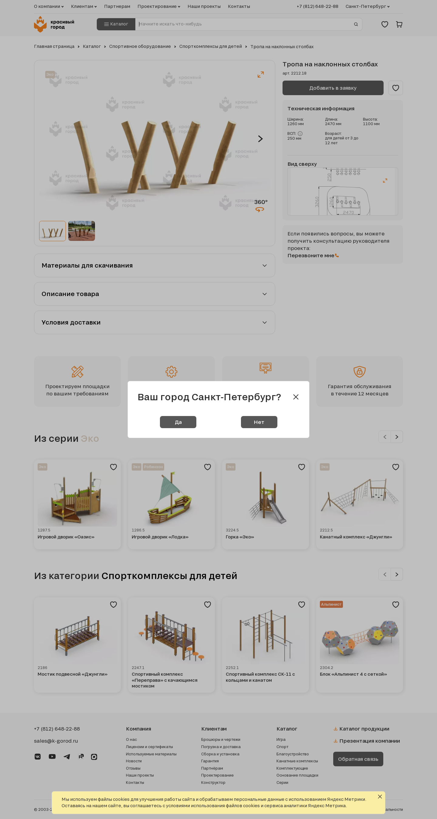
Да (178, 422)
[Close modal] (296, 397)
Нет (259, 422)
